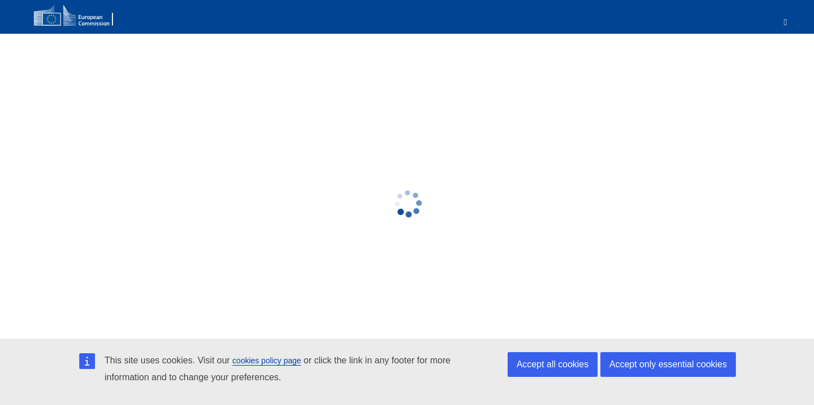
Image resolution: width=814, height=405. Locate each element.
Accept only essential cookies (668, 364)
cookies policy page (266, 360)
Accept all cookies (553, 364)
